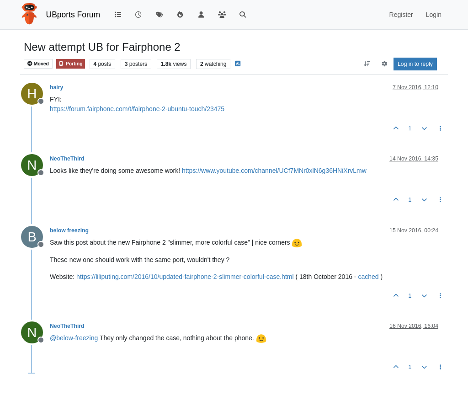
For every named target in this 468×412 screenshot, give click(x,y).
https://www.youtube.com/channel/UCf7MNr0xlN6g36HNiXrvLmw (274, 170)
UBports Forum (73, 14)
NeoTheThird (67, 158)
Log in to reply (415, 64)
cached (368, 276)
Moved (38, 64)
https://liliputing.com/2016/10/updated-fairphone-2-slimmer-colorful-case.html (184, 276)
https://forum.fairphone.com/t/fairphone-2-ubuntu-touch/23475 (137, 108)
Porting (70, 64)
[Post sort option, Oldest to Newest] (367, 64)
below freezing (69, 230)
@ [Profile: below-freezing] (74, 338)
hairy (56, 87)
